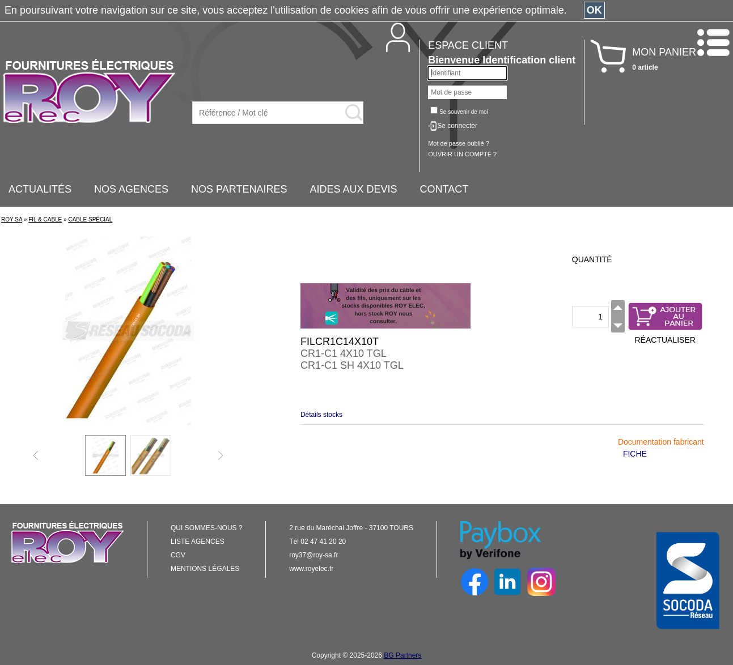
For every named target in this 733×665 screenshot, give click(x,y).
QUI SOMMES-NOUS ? (207, 528)
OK (594, 10)
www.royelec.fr (311, 569)
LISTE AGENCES (197, 541)
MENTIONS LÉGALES (205, 569)
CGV (178, 555)
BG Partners (402, 655)
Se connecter (457, 126)
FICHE (635, 453)
